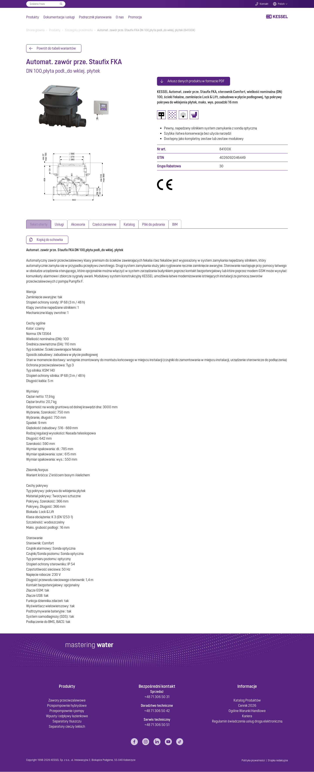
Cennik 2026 (247, 706)
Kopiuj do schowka (50, 240)
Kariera (247, 716)
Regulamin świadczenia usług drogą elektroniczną (247, 721)
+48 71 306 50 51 (156, 725)
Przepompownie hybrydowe (67, 706)
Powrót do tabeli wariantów (56, 48)
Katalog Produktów (247, 700)
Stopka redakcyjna (278, 760)
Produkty (32, 17)
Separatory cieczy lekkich (67, 727)
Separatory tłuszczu (67, 721)
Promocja (135, 17)
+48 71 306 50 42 (157, 711)
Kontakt (264, 3)
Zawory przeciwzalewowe (66, 700)
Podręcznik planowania (95, 17)
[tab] (38, 224)
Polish (281, 3)
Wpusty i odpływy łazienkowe (67, 716)
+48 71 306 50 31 (156, 697)
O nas (120, 17)
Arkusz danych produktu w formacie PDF (196, 80)
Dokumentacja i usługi (59, 17)
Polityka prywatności (253, 760)
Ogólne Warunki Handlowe (247, 711)
